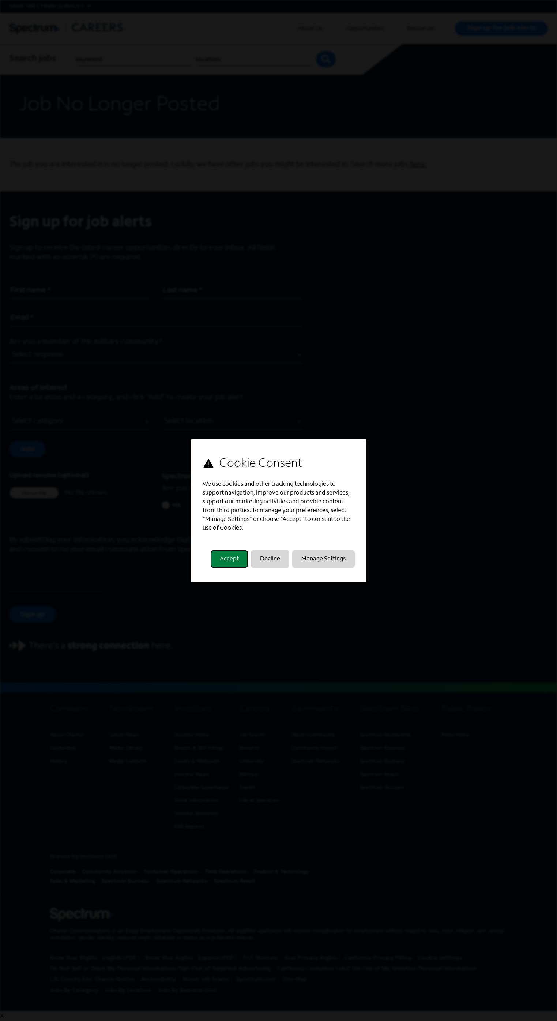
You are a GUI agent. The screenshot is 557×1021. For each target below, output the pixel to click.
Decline (270, 559)
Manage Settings (323, 559)
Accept (229, 559)
